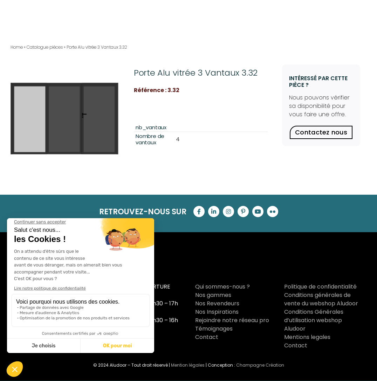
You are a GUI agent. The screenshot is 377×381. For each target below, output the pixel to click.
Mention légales (188, 365)
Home (17, 47)
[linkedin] (213, 211)
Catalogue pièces (45, 47)
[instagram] (228, 211)
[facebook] (199, 211)
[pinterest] (243, 211)
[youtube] (257, 211)
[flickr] (272, 211)
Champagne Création (260, 365)
